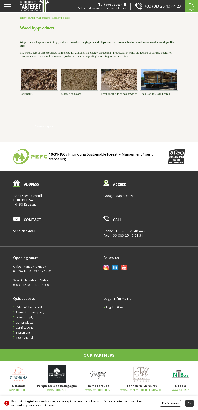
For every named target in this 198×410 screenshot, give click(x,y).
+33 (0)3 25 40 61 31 (127, 235)
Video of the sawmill (29, 307)
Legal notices (114, 307)
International (24, 337)
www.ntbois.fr (180, 390)
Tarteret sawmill (28, 17)
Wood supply (24, 317)
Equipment (23, 332)
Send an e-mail (24, 231)
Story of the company (30, 312)
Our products (43, 17)
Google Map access (118, 196)
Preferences (170, 403)
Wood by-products (61, 17)
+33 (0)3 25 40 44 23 (132, 231)
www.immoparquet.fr (98, 390)
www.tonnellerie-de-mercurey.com (141, 390)
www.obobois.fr (19, 390)
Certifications (24, 327)
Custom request (44, 126)
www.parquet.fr (57, 390)
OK (189, 403)
